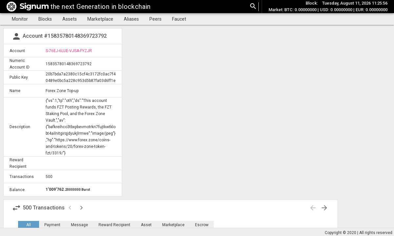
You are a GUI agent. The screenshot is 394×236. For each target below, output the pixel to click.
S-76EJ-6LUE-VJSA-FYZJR (69, 51)
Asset (146, 225)
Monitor (20, 19)
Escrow (202, 225)
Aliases (131, 19)
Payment (52, 225)
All (28, 225)
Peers (155, 19)
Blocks (45, 19)
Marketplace (100, 19)
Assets (69, 19)
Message (79, 225)
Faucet (179, 19)
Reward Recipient (114, 225)
